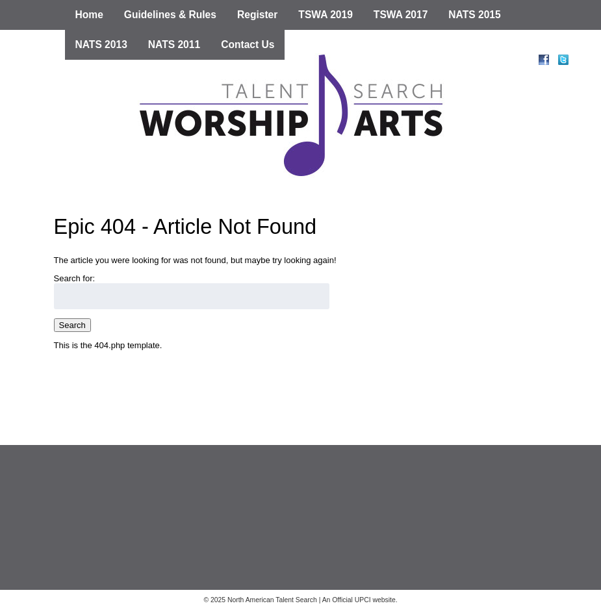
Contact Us (247, 44)
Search (72, 325)
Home (89, 14)
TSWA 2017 (401, 14)
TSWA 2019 (325, 14)
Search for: (75, 278)
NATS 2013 (101, 44)
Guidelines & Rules (170, 14)
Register (257, 14)
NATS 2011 (174, 44)
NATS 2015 (474, 14)
